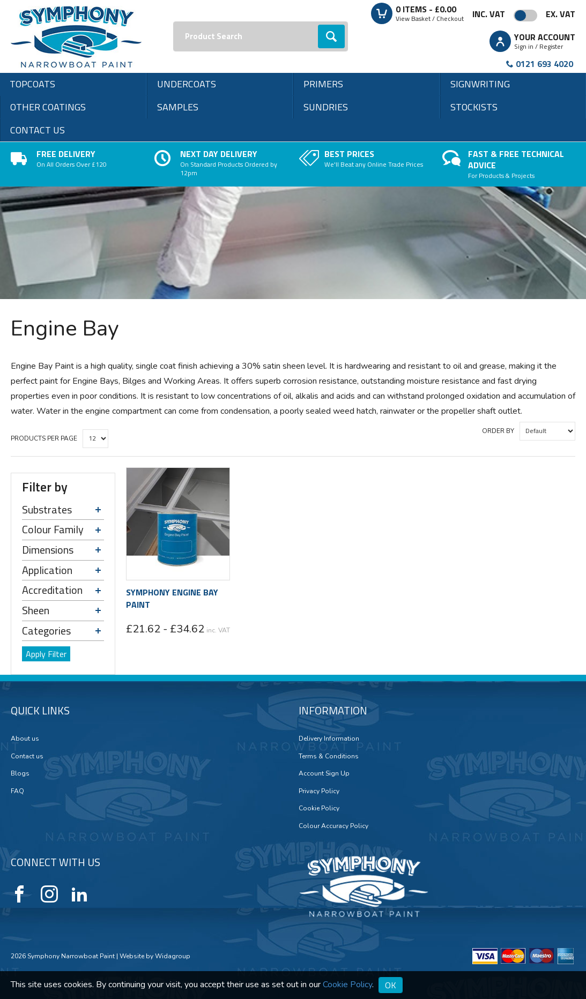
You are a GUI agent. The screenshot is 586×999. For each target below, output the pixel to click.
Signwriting (480, 84)
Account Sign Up (324, 773)
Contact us (37, 130)
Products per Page (44, 438)
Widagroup (171, 956)
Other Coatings (48, 107)
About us (25, 738)
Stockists (474, 107)
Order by (498, 431)
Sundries (325, 107)
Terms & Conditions (329, 756)
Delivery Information (329, 738)
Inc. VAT (488, 14)
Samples (177, 107)
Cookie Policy (319, 808)
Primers (323, 84)
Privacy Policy (319, 791)
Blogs (20, 773)
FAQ (17, 791)
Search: (173, 21)
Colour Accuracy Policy (333, 826)
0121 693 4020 (544, 63)
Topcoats (32, 84)
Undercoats (186, 84)
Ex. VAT (560, 14)
